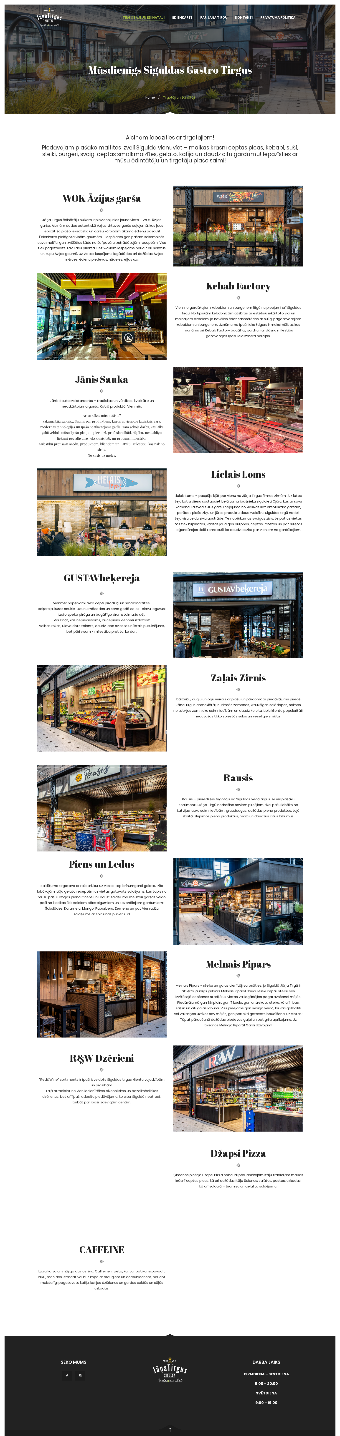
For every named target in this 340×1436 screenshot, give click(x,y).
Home (150, 97)
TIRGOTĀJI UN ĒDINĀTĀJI (144, 17)
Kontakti (244, 17)
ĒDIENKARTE (182, 17)
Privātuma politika (277, 17)
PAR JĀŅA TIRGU (213, 17)
